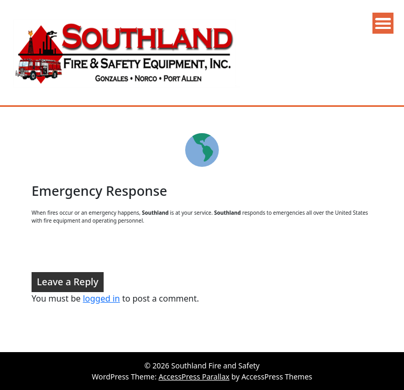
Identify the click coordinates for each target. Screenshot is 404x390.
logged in (101, 298)
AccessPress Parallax (193, 377)
